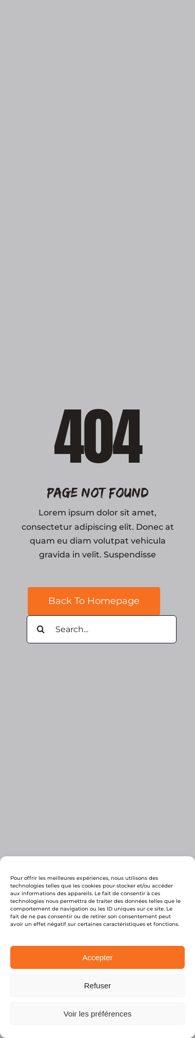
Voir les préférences (98, 1013)
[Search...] (102, 629)
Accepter (97, 957)
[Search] (41, 629)
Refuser (97, 985)
